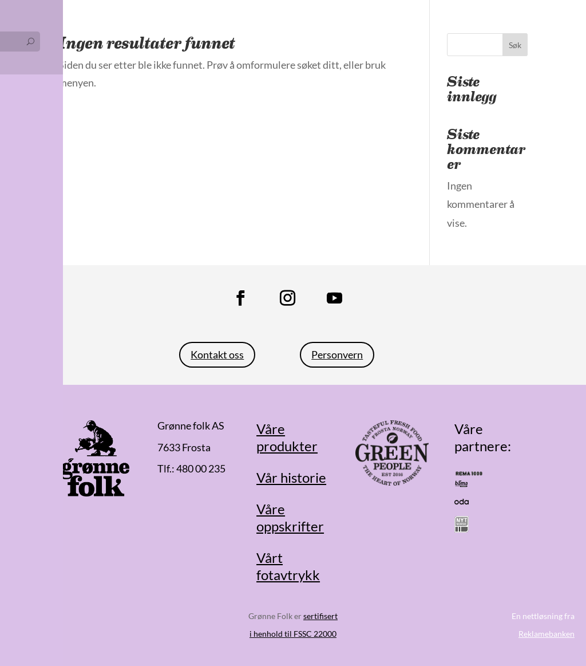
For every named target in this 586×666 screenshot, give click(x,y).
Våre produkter (287, 437)
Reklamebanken (546, 634)
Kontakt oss (217, 354)
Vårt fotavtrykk (288, 566)
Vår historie (291, 477)
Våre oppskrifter (290, 518)
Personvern (337, 354)
